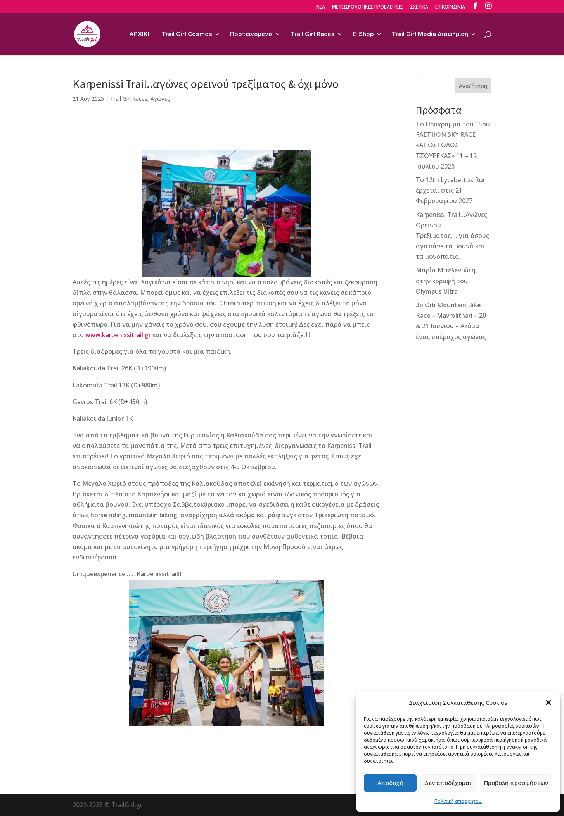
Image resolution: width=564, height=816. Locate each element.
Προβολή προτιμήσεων (516, 783)
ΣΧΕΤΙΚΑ (419, 7)
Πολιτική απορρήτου (458, 801)
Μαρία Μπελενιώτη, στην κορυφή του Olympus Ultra (446, 280)
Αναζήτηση (473, 86)
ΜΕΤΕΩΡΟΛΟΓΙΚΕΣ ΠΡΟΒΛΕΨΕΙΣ (367, 7)
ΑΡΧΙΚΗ (140, 34)
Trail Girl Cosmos (187, 34)
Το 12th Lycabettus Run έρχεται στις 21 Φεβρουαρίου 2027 (451, 190)
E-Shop (363, 34)
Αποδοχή (390, 783)
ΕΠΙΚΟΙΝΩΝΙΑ (450, 7)
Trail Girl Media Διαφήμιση (430, 34)
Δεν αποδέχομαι (448, 783)
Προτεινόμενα (251, 34)
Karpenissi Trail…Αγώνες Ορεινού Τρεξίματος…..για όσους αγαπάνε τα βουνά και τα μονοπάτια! (452, 235)
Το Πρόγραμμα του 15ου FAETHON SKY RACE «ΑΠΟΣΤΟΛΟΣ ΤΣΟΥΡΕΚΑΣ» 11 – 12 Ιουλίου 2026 (453, 145)
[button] (548, 702)
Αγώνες (160, 98)
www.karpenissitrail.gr (118, 335)
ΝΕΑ (320, 7)
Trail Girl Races (313, 34)
